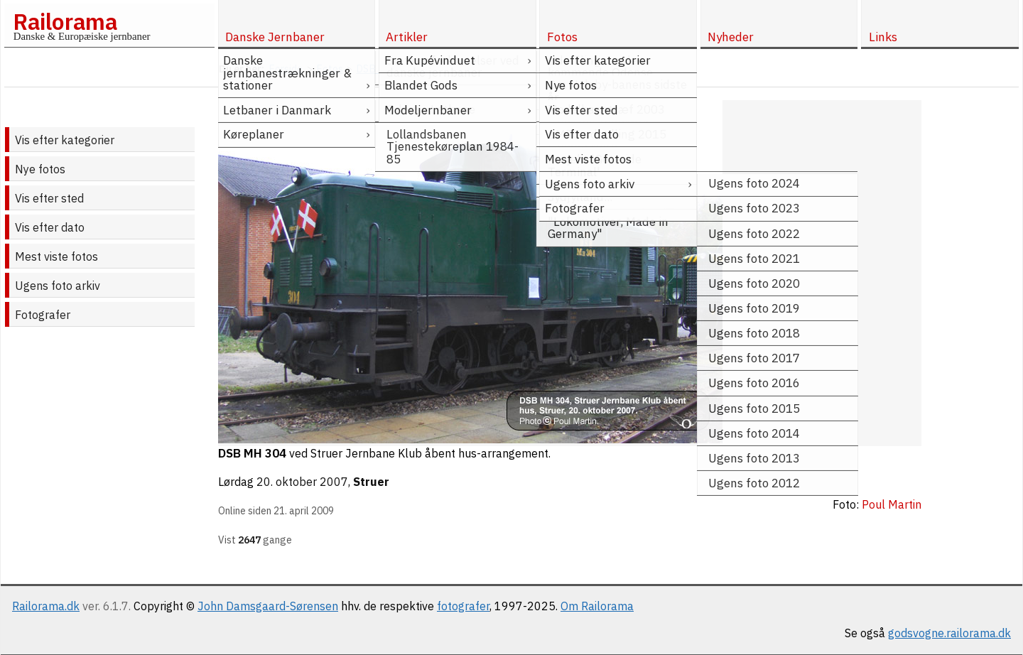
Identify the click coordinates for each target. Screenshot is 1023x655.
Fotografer (42, 315)
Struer (371, 482)
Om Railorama (597, 606)
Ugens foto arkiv (57, 285)
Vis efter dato (50, 227)
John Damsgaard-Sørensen (267, 606)
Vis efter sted (49, 198)
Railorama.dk (46, 606)
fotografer (463, 606)
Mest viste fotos (56, 256)
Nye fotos (40, 169)
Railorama (65, 21)
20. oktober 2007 (302, 482)
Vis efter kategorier (64, 140)
